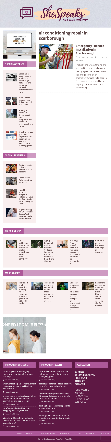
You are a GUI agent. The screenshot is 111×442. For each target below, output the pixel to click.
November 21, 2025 (12, 404)
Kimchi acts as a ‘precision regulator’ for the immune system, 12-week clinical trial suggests (26, 139)
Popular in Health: (51, 365)
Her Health (64, 433)
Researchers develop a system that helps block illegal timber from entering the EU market (100, 294)
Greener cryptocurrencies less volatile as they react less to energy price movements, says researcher (75, 296)
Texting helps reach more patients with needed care (54, 407)
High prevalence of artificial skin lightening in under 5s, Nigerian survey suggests (53, 374)
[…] (87, 88)
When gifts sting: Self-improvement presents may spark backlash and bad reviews (19, 386)
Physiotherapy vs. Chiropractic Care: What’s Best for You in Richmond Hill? (26, 214)
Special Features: (15, 155)
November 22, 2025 (12, 380)
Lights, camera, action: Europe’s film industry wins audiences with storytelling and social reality (19, 398)
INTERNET (80, 381)
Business (30, 433)
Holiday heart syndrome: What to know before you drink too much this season (55, 418)
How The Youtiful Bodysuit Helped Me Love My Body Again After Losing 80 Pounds (26, 197)
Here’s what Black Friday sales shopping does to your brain (16, 409)
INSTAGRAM (80, 393)
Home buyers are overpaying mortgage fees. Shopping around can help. (18, 374)
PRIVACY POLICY (82, 399)
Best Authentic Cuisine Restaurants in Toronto (26, 168)
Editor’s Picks (13, 231)
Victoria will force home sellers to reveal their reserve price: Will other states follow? (19, 420)
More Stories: (13, 273)
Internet (78, 433)
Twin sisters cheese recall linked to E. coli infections (25, 101)
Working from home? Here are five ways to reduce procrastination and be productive (75, 252)
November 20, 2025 (48, 380)
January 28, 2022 (85, 57)
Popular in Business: (16, 365)
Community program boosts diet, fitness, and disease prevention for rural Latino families (55, 396)
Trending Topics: (15, 64)
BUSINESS (79, 372)
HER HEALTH (81, 378)
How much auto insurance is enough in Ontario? (99, 246)
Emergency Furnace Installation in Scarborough (90, 49)
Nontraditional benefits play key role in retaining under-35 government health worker (23, 293)
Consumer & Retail (47, 433)
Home (19, 433)
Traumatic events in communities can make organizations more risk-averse (49, 292)
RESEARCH (80, 384)
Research (90, 433)
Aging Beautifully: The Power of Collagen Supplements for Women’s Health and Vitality (49, 251)
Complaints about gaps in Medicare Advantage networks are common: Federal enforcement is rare (26, 83)
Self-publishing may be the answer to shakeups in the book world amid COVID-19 (24, 250)
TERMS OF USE (81, 396)
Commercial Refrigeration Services (25, 180)
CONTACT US (80, 402)
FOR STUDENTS (82, 390)
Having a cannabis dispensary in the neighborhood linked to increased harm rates (26, 118)
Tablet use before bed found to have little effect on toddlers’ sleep (55, 385)
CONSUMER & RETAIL (85, 375)
